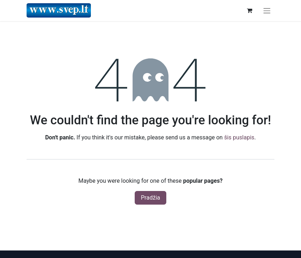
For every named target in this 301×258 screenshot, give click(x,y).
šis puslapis (239, 137)
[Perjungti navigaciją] (266, 10)
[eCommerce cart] (249, 10)
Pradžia (150, 197)
